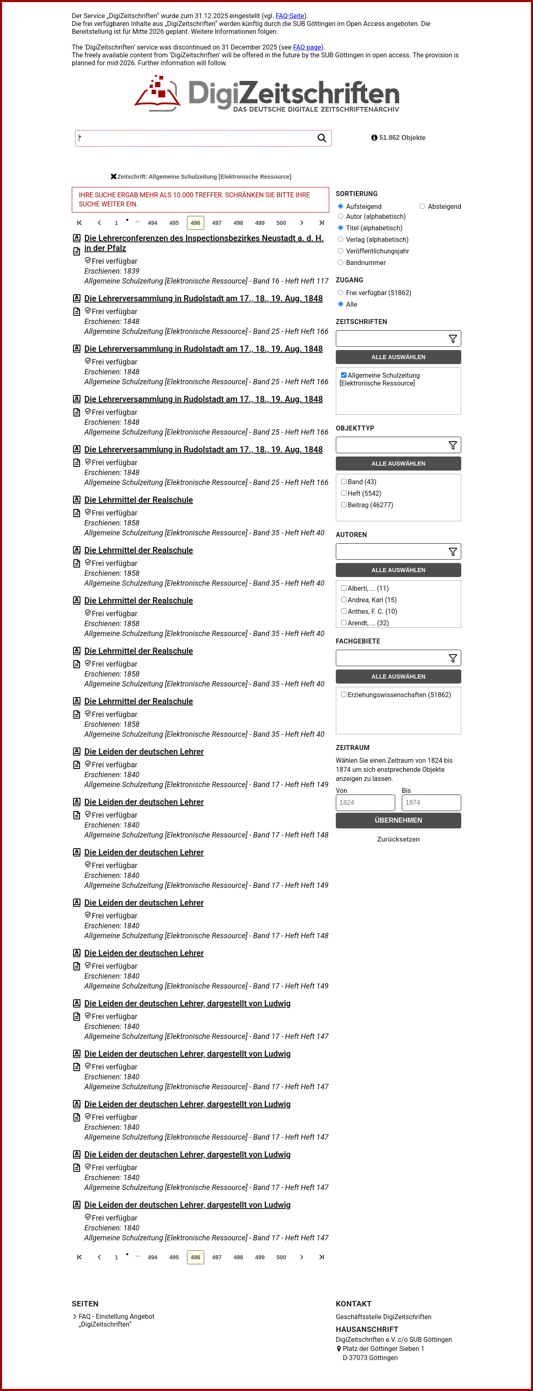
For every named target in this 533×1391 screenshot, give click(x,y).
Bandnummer (362, 263)
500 (281, 223)
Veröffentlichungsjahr (373, 251)
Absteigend (440, 207)
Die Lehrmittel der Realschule (138, 500)
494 (152, 223)
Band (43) (359, 482)
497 (217, 223)
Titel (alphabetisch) (370, 228)
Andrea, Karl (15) (369, 600)
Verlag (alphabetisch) (373, 240)
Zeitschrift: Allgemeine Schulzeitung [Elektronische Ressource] (201, 176)
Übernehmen (398, 820)
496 (195, 223)
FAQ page (307, 47)
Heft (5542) (361, 493)
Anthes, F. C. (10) (369, 611)
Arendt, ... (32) (365, 623)
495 (174, 223)
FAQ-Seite (290, 16)
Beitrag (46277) (367, 505)
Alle (347, 304)
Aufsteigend (360, 207)
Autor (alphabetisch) (372, 216)
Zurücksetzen (398, 839)
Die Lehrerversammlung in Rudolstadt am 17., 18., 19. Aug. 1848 (203, 298)
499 (259, 223)
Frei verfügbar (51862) (374, 293)
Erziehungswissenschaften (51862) (396, 695)
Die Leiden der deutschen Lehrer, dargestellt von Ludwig (187, 1003)
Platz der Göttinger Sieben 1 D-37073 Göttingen (384, 1353)
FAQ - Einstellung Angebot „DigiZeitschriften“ (117, 1320)
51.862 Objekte (398, 137)
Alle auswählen (399, 357)
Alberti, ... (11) (365, 588)
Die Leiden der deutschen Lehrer (143, 752)
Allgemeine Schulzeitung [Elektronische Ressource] (380, 379)
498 (238, 223)
